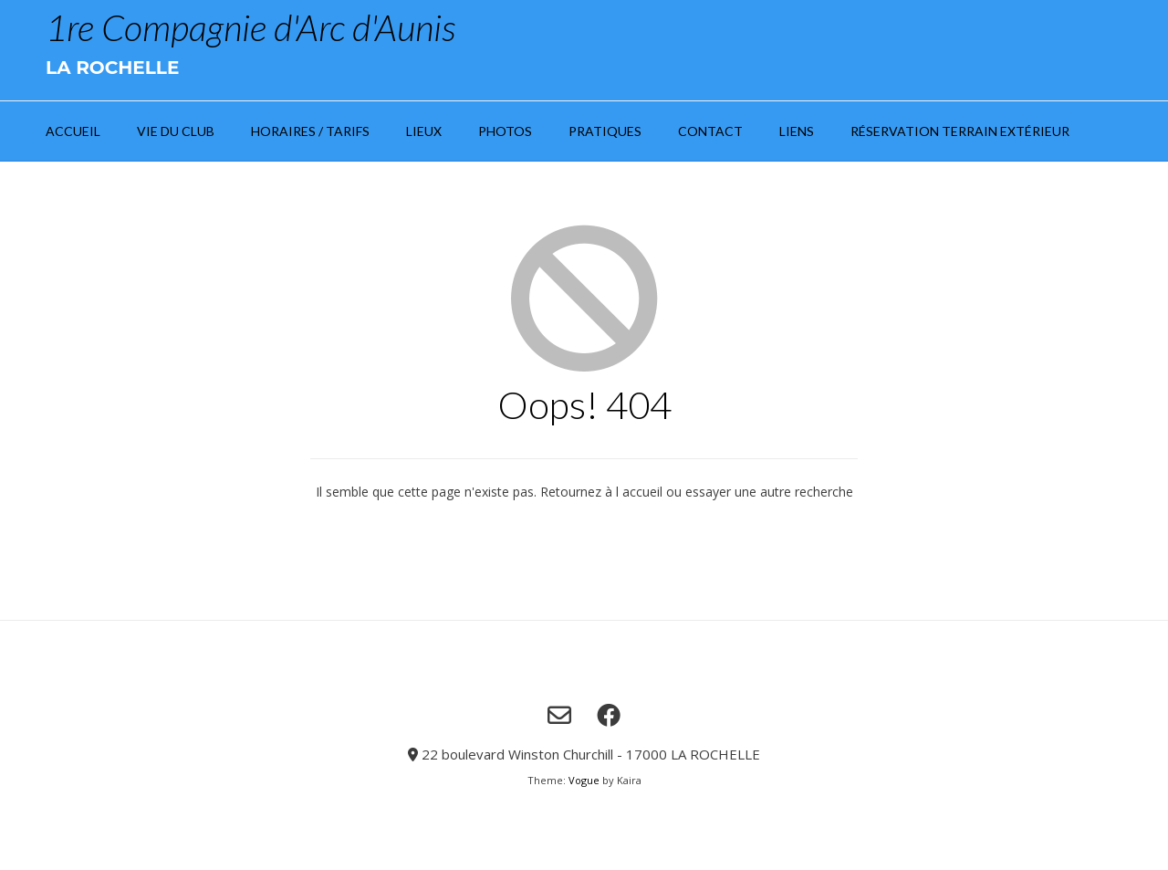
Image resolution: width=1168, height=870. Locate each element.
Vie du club (175, 131)
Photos (505, 131)
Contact (710, 131)
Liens (796, 131)
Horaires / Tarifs (310, 131)
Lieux (424, 131)
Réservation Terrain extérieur (959, 131)
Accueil (73, 131)
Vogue (584, 780)
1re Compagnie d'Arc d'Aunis (250, 27)
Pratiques (604, 131)
